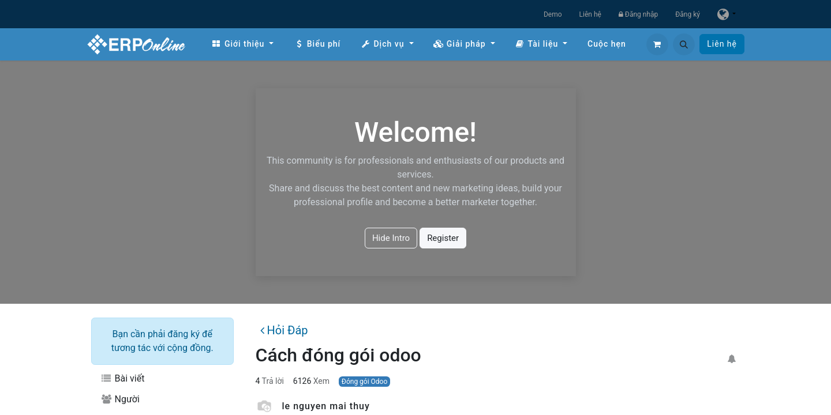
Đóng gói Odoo (364, 382)
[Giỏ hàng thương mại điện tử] (657, 44)
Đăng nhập (638, 14)
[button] (684, 44)
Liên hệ (590, 14)
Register (443, 238)
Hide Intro (391, 238)
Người (120, 399)
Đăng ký (687, 14)
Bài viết (122, 378)
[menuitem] (242, 44)
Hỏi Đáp (284, 330)
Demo (553, 14)
